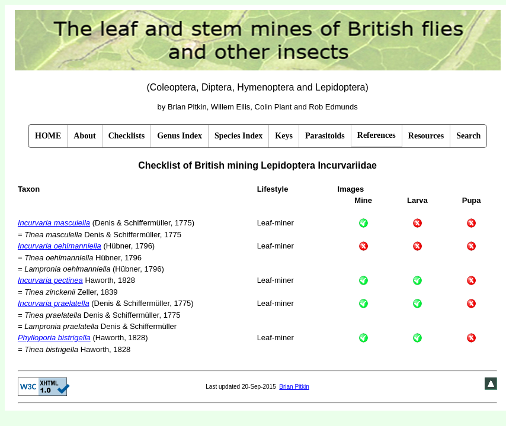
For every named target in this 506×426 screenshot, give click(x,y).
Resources (426, 135)
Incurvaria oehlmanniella (59, 245)
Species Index (238, 135)
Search (468, 135)
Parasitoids (325, 135)
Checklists (126, 135)
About (84, 135)
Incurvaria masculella (54, 222)
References (376, 135)
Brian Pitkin (294, 386)
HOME (48, 135)
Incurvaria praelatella (53, 303)
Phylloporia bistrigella (54, 337)
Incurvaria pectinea (50, 280)
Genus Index (179, 135)
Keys (284, 135)
